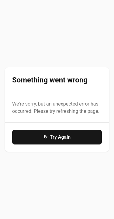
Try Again (57, 137)
